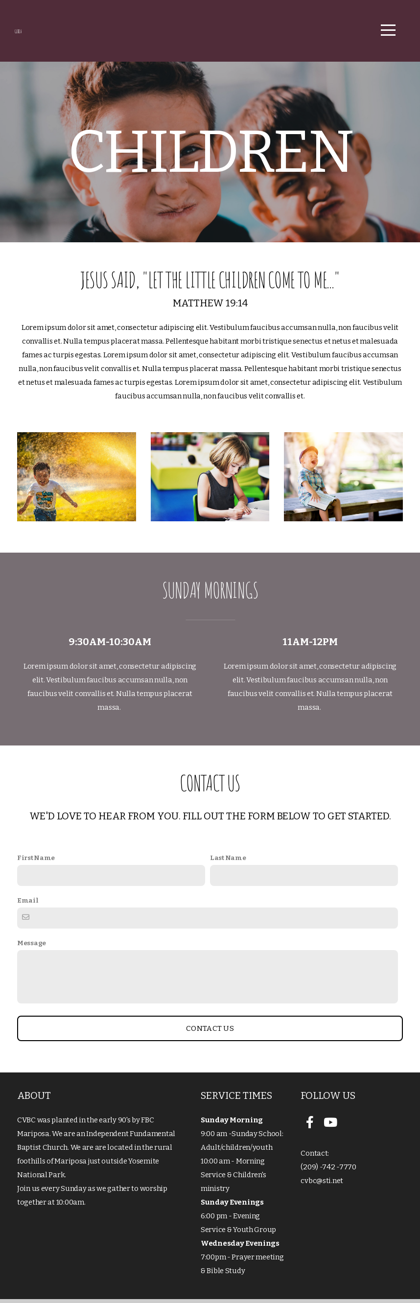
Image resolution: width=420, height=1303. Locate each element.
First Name (36, 862)
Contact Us (210, 1032)
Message (31, 947)
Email (28, 904)
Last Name (228, 862)
